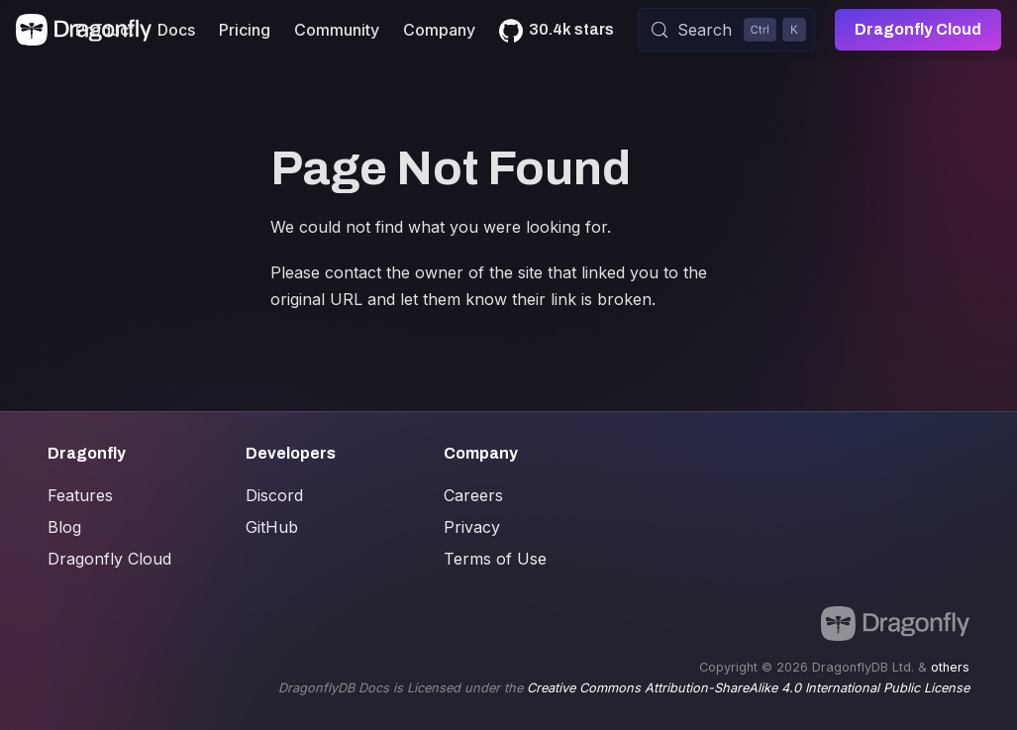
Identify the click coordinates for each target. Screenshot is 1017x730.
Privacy (472, 527)
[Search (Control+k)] (726, 30)
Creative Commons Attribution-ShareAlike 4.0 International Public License (748, 687)
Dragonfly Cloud (918, 29)
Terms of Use (495, 559)
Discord (274, 495)
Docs (176, 30)
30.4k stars (571, 29)
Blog (64, 527)
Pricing (244, 30)
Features (80, 495)
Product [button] (104, 30)
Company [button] (439, 30)
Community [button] (336, 30)
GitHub (272, 527)
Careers (473, 495)
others (950, 667)
